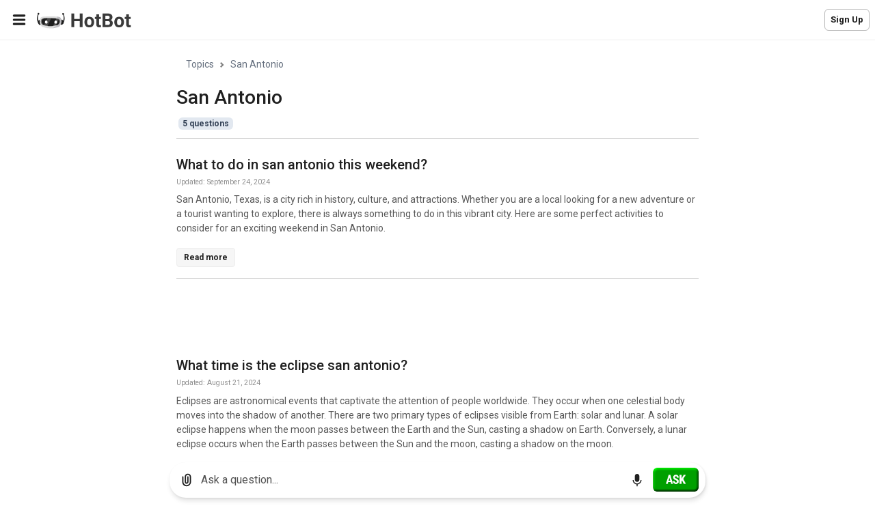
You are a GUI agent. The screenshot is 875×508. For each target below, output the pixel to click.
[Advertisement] (425, 320)
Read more (206, 257)
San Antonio (257, 64)
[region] (437, 246)
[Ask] (676, 479)
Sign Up (847, 19)
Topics (200, 64)
